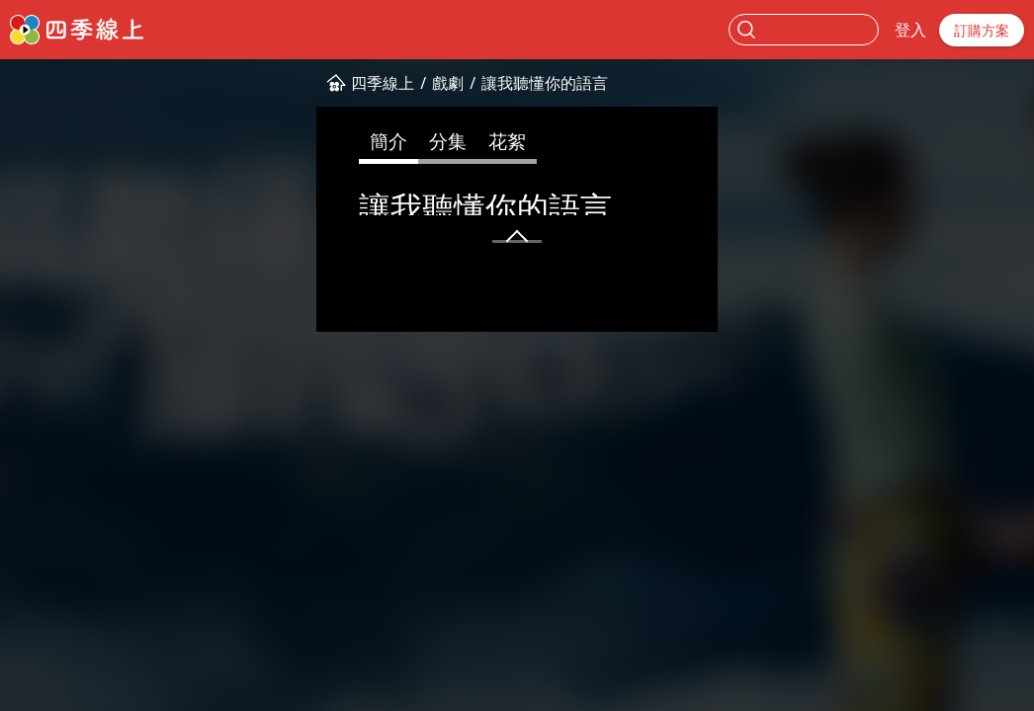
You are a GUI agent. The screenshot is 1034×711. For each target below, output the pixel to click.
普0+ (117, 287)
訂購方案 (981, 30)
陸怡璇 (644, 287)
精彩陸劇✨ (379, 287)
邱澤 (599, 287)
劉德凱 (696, 287)
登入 (910, 29)
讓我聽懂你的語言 (250, 83)
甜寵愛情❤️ (293, 287)
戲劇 (153, 83)
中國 (501, 287)
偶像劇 (224, 287)
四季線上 (88, 83)
